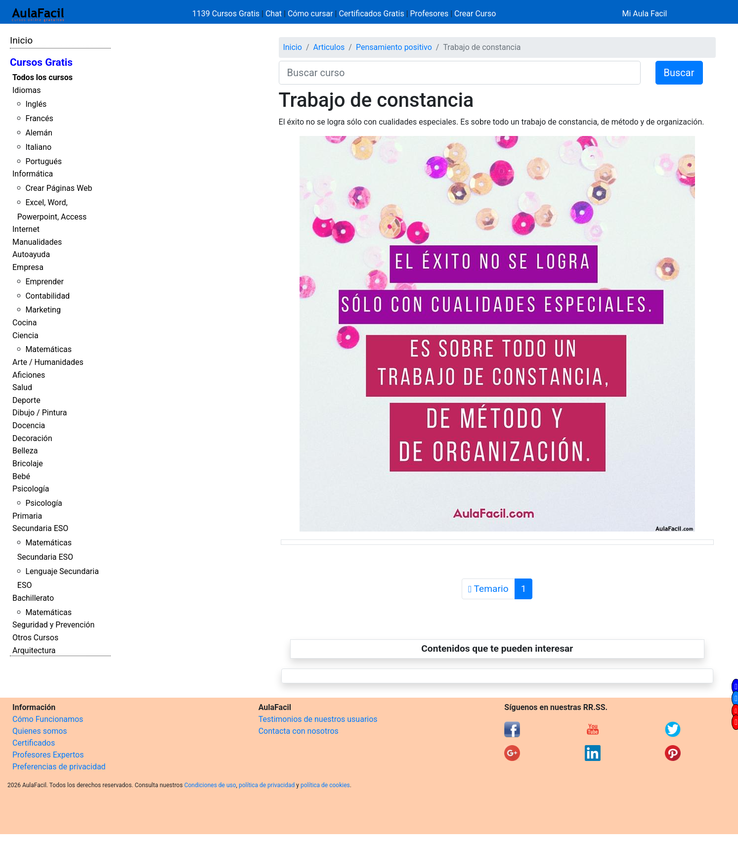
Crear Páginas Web (58, 188)
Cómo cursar (310, 13)
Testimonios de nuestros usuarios (318, 719)
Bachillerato (33, 598)
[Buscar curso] (460, 73)
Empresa (27, 267)
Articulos (329, 47)
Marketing (42, 309)
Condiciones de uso (210, 785)
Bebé (21, 476)
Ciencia (25, 335)
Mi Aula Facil (644, 13)
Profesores (429, 13)
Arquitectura (33, 650)
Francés (39, 118)
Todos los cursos (42, 77)
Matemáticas (48, 349)
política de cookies (325, 785)
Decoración (32, 438)
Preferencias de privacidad (59, 766)
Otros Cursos (35, 637)
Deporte (26, 400)
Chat (273, 13)
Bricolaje (27, 463)
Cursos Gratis (41, 62)
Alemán (38, 132)
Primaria (27, 516)
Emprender (44, 281)
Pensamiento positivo (394, 47)
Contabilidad (47, 296)
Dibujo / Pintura (39, 412)
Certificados (33, 743)
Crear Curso (475, 13)
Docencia (28, 425)
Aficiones (28, 375)
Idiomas (26, 90)
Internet (26, 229)
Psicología (30, 488)
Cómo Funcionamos (47, 719)
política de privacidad (267, 785)
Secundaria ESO (40, 528)
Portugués (43, 161)
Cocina (24, 322)
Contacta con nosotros (299, 731)
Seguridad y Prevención (53, 624)
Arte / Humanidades (48, 362)
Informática (32, 173)
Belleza (25, 450)
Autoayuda (31, 254)
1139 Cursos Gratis (226, 13)
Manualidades (37, 242)
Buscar (679, 73)
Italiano (38, 147)
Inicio (21, 40)
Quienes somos (39, 731)
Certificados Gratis (371, 13)
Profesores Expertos (48, 754)
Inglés (35, 104)
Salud (22, 387)
